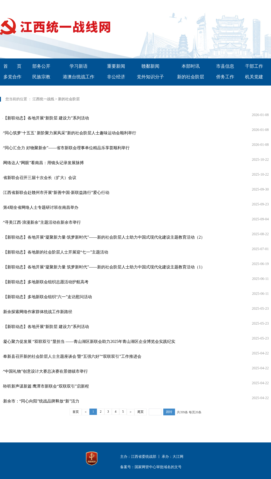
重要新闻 (116, 66)
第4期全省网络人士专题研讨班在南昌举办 (40, 207)
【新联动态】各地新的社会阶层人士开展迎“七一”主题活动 (55, 252)
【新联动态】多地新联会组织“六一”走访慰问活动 (47, 297)
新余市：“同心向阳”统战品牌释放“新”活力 (41, 401)
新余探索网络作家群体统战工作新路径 (37, 311)
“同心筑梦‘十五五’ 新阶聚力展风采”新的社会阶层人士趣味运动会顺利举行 (69, 133)
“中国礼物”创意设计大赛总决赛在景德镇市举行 (45, 371)
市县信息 (225, 66)
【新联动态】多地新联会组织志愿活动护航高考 (46, 282)
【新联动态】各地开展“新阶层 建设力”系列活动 (46, 118)
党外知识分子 (150, 76)
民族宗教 (41, 76)
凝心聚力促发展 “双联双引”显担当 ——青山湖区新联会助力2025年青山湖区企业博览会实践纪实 (89, 341)
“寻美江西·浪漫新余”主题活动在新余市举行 (42, 222)
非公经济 (116, 76)
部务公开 (41, 66)
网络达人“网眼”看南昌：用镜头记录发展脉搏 (43, 162)
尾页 (140, 412)
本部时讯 (191, 66)
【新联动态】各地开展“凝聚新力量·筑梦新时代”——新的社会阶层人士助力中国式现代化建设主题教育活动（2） (104, 237)
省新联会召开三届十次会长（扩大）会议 (39, 177)
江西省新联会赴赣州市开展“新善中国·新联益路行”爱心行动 (56, 192)
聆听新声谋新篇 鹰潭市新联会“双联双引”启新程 (46, 386)
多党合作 (12, 76)
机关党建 (254, 76)
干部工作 (254, 66)
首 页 (12, 66)
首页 (75, 412)
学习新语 (79, 66)
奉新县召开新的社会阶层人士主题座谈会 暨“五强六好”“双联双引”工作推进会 (72, 356)
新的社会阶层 (190, 76)
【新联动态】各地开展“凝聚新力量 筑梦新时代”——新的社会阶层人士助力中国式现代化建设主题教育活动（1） (104, 267)
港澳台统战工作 (78, 76)
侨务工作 (225, 76)
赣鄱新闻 (150, 66)
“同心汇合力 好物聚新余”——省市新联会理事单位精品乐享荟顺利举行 (66, 148)
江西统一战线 (43, 99)
